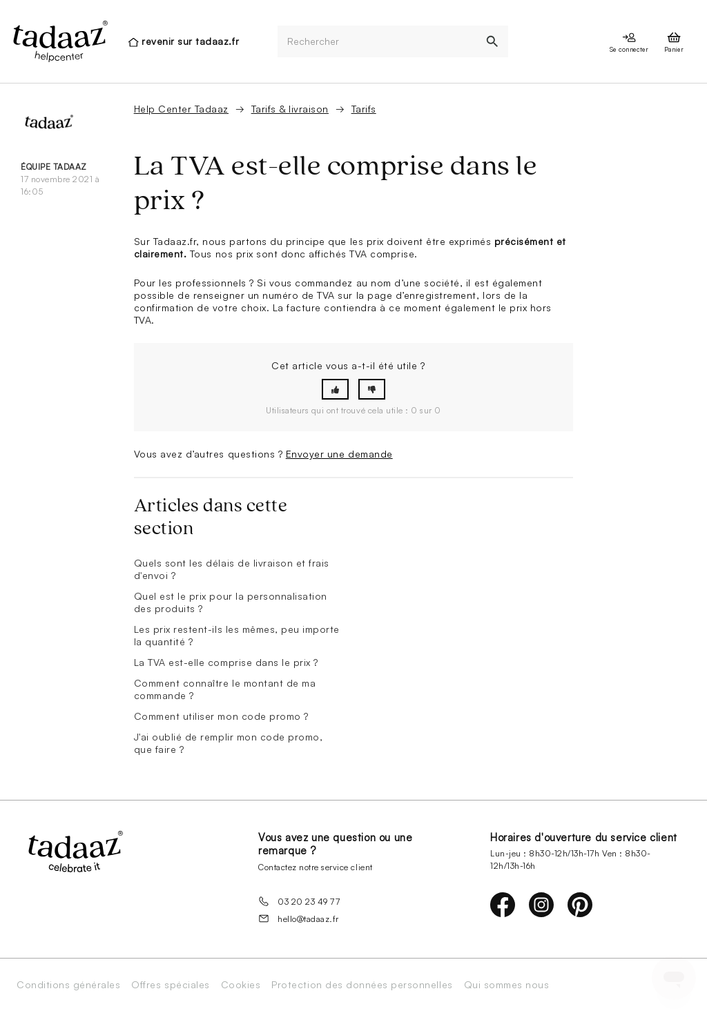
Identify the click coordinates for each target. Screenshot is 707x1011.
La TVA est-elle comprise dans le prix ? (226, 662)
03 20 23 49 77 (299, 901)
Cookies (241, 984)
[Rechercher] (377, 42)
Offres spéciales (170, 984)
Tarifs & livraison (290, 109)
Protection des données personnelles (361, 984)
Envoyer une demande (339, 454)
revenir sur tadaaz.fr (190, 41)
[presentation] (59, 41)
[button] (335, 389)
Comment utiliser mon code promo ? (221, 716)
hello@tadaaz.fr (298, 918)
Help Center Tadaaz (181, 109)
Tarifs (363, 109)
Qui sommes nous (507, 984)
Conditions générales (68, 984)
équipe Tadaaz (54, 166)
